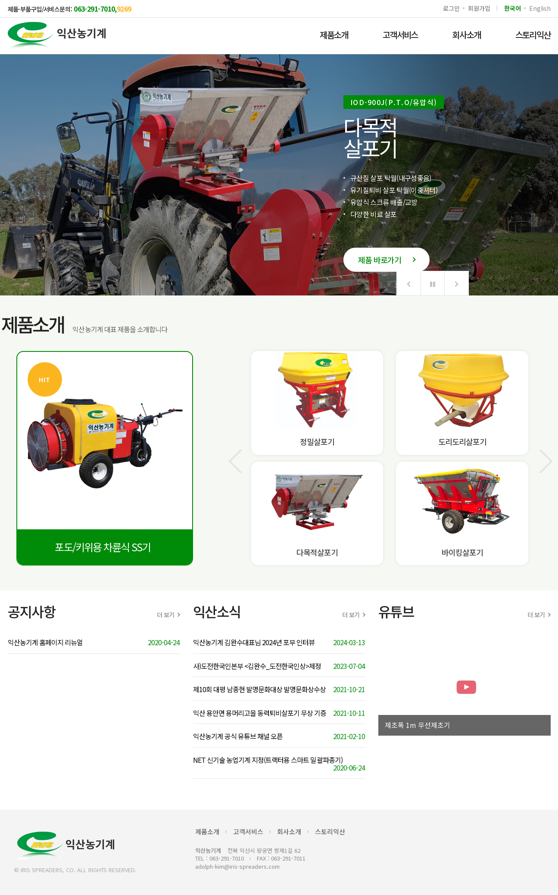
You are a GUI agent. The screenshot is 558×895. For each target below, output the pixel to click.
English (539, 8)
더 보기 (168, 614)
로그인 (451, 8)
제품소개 (334, 34)
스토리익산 (330, 831)
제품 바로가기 (386, 260)
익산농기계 (66, 845)
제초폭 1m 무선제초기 (417, 725)
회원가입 (479, 8)
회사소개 (466, 34)
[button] (408, 283)
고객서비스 (400, 34)
